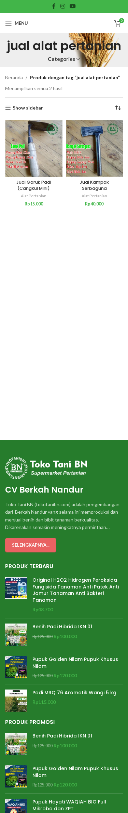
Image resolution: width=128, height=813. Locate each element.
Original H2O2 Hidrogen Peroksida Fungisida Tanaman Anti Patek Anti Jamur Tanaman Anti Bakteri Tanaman (75, 590)
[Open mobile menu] (16, 23)
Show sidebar (28, 108)
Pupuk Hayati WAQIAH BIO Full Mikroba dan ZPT (69, 805)
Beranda (14, 77)
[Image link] (46, 467)
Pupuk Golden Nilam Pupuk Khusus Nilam (75, 662)
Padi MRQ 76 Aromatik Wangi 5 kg (74, 693)
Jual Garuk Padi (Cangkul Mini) (33, 185)
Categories (61, 59)
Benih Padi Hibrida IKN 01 (62, 627)
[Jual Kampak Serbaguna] (94, 148)
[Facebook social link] (54, 6)
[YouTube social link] (72, 6)
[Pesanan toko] (118, 108)
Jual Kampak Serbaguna (94, 185)
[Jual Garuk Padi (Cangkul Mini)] (33, 148)
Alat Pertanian (33, 195)
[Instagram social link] (62, 6)
